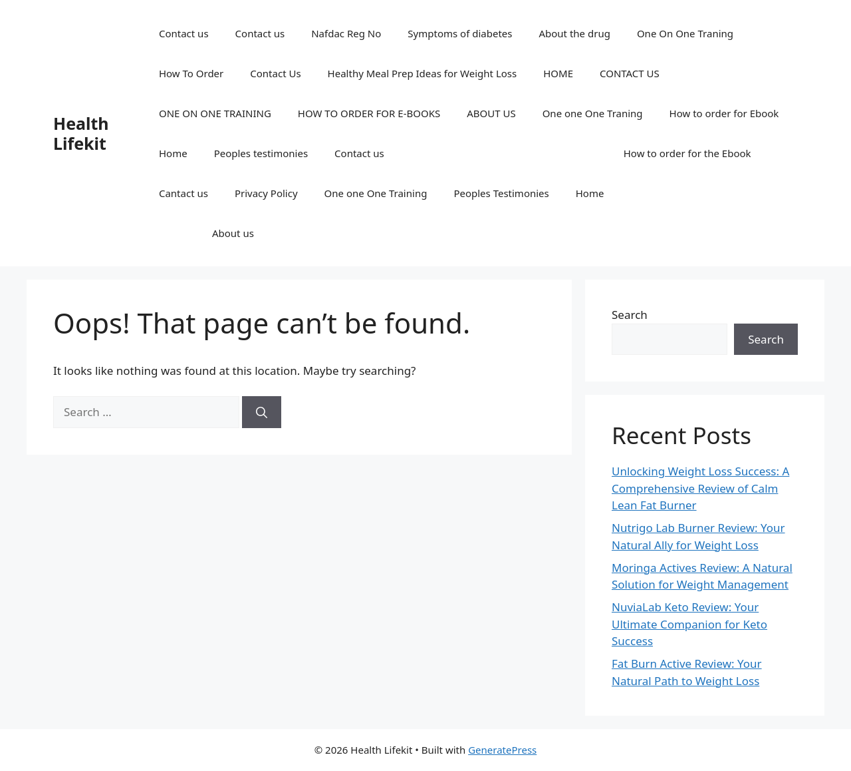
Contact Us (275, 73)
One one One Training (375, 193)
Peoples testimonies (261, 153)
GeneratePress (502, 749)
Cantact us (183, 193)
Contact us (184, 33)
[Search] (261, 412)
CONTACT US (630, 73)
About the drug (574, 33)
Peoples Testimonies (500, 193)
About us (233, 233)
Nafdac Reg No (346, 33)
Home (173, 153)
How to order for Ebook (724, 113)
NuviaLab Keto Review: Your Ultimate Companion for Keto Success (689, 623)
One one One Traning (593, 113)
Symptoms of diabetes (460, 33)
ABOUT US (491, 113)
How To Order (191, 73)
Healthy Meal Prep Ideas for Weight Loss (422, 73)
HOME (558, 73)
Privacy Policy (266, 193)
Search (630, 314)
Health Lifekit (81, 133)
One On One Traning (685, 33)
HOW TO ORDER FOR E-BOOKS (369, 113)
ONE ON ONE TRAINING (215, 113)
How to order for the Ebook (687, 153)
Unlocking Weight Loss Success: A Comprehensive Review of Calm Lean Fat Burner (700, 488)
